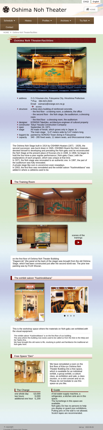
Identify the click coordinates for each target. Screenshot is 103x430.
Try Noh (77, 21)
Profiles (43, 21)
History (26, 21)
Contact (94, 21)
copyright (8, 421)
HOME (6, 26)
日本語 (86, 2)
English (96, 2)
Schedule (8, 21)
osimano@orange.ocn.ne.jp (83, 426)
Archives (60, 21)
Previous (53, 301)
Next (85, 301)
